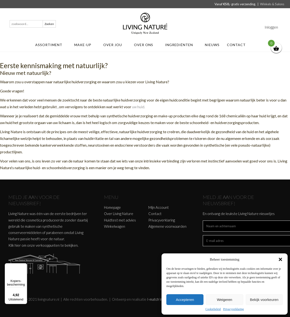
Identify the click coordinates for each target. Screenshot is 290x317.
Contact (238, 45)
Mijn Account (158, 207)
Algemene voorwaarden (167, 226)
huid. (141, 106)
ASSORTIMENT (51, 45)
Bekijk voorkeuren (264, 300)
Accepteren (185, 300)
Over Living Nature (118, 213)
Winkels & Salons (272, 4)
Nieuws (212, 45)
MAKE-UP (85, 45)
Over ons (146, 45)
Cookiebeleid (213, 309)
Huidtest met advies (120, 220)
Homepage (112, 207)
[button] (280, 259)
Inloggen (271, 27)
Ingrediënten (181, 45)
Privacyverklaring (233, 309)
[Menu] (24, 266)
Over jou (115, 45)
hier (18, 245)
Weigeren (224, 300)
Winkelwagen (114, 226)
